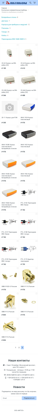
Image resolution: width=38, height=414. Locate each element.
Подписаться (29, 398)
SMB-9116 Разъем (8, 337)
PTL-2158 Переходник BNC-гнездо (28, 233)
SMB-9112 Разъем (8, 312)
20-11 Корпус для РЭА (9, 117)
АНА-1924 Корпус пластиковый (27, 118)
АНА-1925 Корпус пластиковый (27, 146)
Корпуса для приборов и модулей (16, 24)
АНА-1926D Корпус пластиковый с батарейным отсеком (9, 205)
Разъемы (6, 28)
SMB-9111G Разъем (27, 286)
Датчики (6, 21)
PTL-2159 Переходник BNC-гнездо (9, 260)
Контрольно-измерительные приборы (14, 10)
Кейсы (5, 35)
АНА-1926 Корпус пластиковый (27, 175)
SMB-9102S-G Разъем (9, 286)
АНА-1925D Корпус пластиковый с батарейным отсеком (9, 176)
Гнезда (5, 32)
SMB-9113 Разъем (27, 312)
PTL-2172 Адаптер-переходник (27, 260)
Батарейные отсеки (10, 17)
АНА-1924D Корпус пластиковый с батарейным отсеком (9, 146)
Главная (4, 8)
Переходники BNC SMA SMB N (14, 39)
